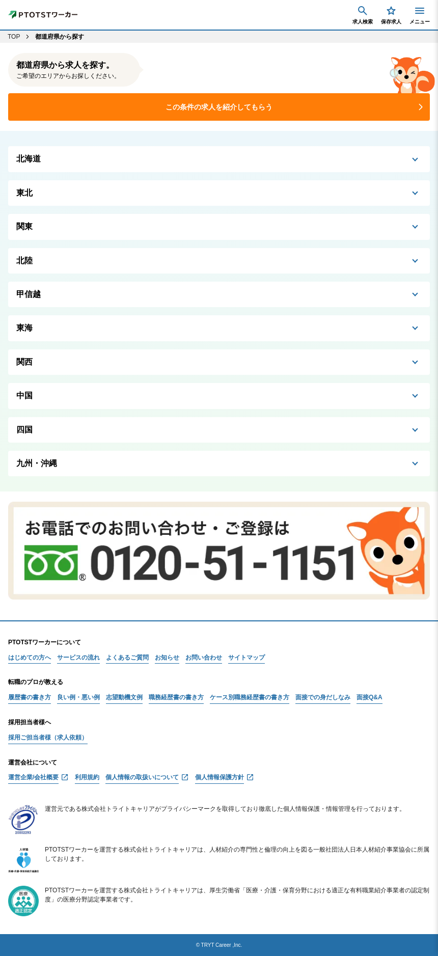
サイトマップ (246, 657)
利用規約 (87, 777)
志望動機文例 (124, 697)
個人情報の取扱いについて (142, 777)
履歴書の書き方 (29, 697)
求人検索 (362, 14)
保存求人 (391, 14)
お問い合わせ (203, 657)
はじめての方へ (29, 657)
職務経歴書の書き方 (176, 697)
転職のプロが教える (35, 682)
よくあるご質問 (127, 657)
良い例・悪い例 (78, 697)
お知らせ (167, 657)
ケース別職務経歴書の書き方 (249, 697)
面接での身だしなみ (322, 697)
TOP (14, 36)
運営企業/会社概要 (33, 777)
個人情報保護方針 (219, 777)
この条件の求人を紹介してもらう (219, 107)
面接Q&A (369, 697)
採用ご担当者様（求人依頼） (48, 737)
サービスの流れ (78, 657)
